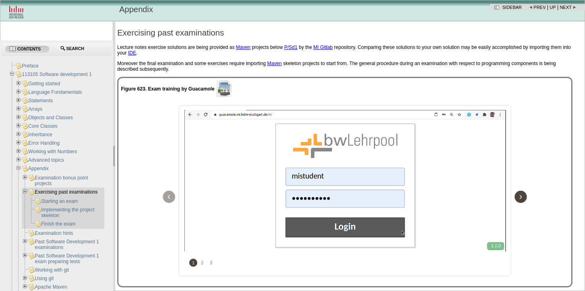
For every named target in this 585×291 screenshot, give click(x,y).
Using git (44, 278)
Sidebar (512, 7)
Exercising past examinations (66, 192)
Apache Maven (51, 287)
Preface (30, 66)
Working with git (52, 270)
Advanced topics (46, 160)
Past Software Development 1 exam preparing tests (67, 258)
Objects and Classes (50, 117)
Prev (540, 7)
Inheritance (40, 134)
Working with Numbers (52, 151)
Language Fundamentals (55, 92)
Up (553, 7)
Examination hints (54, 233)
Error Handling (43, 143)
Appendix (38, 168)
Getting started (44, 83)
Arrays (35, 109)
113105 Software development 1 (57, 74)
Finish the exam (58, 224)
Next (566, 7)
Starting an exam (59, 201)
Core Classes (42, 126)
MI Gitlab (323, 47)
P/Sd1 (291, 47)
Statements (40, 100)
